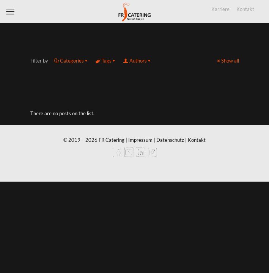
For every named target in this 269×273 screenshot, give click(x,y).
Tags (106, 61)
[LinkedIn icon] (140, 154)
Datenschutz (170, 140)
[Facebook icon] (117, 154)
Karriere (220, 9)
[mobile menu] (10, 11)
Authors (137, 61)
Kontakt (245, 9)
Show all (227, 61)
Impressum (140, 140)
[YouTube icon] (129, 154)
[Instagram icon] (152, 154)
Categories (71, 61)
